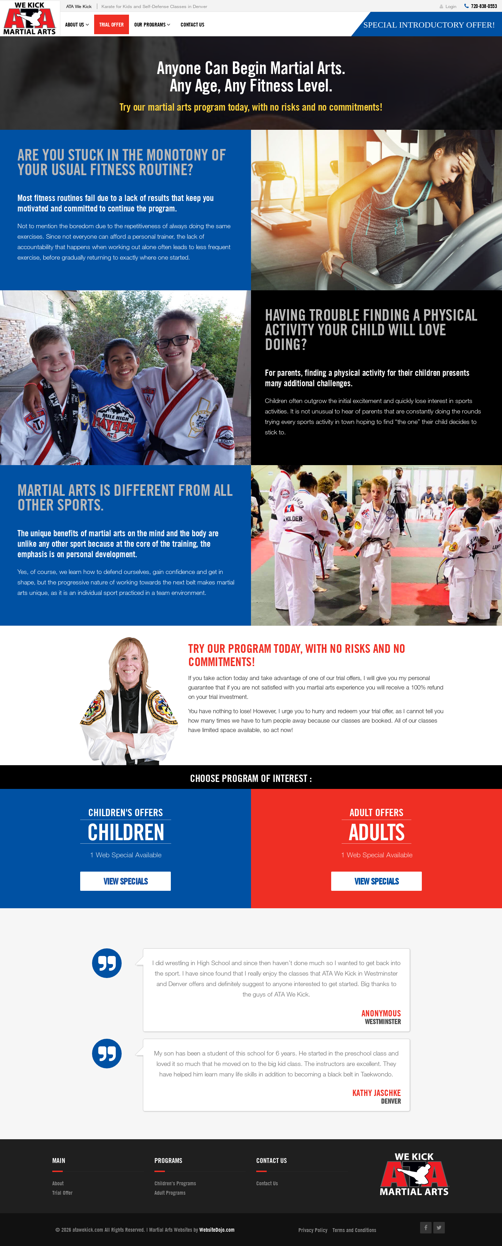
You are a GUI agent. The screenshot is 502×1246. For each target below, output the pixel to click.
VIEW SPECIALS (125, 881)
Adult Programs (169, 1192)
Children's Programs (175, 1183)
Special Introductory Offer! (429, 24)
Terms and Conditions (354, 1229)
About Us (77, 27)
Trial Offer (111, 24)
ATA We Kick (79, 6)
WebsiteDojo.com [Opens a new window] (217, 1229)
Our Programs (152, 27)
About (57, 1183)
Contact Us (192, 24)
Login (448, 6)
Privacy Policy (312, 1229)
